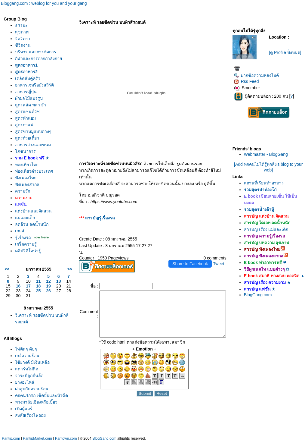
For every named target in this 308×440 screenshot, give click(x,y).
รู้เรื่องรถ (23, 244)
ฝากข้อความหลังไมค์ (259, 75)
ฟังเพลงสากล (27, 191)
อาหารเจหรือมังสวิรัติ (34, 91)
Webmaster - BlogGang (269, 154)
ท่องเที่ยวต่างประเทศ (34, 177)
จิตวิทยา (22, 38)
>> (57, 275)
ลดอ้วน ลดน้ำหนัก (31, 230)
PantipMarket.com (37, 437)
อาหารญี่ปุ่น (26, 98)
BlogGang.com (261, 299)
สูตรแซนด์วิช (27, 118)
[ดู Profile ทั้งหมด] (287, 52)
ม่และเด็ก (25, 224)
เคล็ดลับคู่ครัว (27, 85)
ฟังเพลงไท (25, 184)
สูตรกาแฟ (24, 131)
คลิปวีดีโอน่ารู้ (28, 257)
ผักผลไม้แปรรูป (29, 104)
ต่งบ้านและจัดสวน (33, 217)
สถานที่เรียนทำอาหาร (267, 183)
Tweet (221, 250)
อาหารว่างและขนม (33, 151)
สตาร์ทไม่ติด (26, 375)
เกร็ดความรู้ (26, 250)
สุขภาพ (22, 32)
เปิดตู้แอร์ (23, 422)
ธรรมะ (21, 25)
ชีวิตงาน (23, 45)
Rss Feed (249, 81)
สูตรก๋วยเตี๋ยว (27, 144)
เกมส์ (19, 237)
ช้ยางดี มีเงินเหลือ (32, 368)
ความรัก (22, 197)
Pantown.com (66, 437)
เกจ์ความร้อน (27, 362)
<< (7, 275)
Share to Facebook (193, 250)
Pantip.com (11, 437)
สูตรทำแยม (25, 124)
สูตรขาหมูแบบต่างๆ (33, 138)
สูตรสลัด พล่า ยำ (30, 111)
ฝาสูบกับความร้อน (31, 395)
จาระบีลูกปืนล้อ (29, 382)
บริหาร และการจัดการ (35, 51)
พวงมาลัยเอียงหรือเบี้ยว (36, 415)
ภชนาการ (25, 158)
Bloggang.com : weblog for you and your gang (44, 3)
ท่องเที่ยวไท (26, 171)
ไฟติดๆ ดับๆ (26, 355)
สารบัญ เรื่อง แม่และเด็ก (269, 229)
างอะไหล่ (24, 388)
